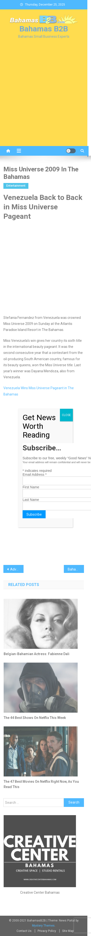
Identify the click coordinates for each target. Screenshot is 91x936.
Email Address (35, 474)
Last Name (31, 500)
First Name (31, 487)
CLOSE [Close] (66, 415)
